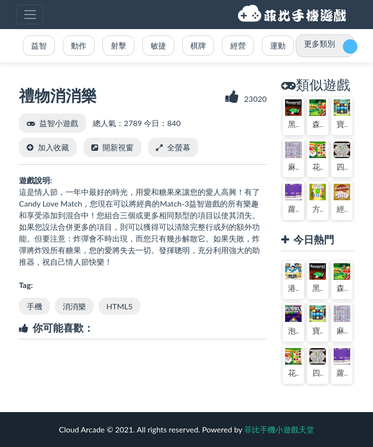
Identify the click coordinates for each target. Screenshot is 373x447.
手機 (34, 306)
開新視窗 (118, 147)
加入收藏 (53, 147)
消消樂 (74, 306)
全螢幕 (178, 147)
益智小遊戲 (58, 123)
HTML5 (119, 306)
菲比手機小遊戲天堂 (293, 14)
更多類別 (319, 43)
